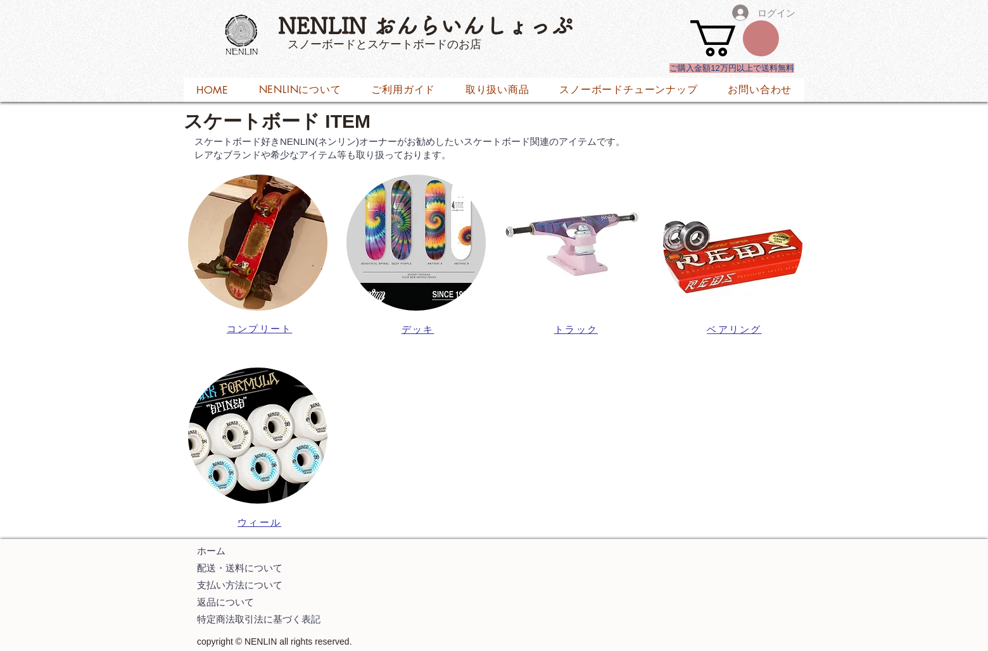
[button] (734, 38)
